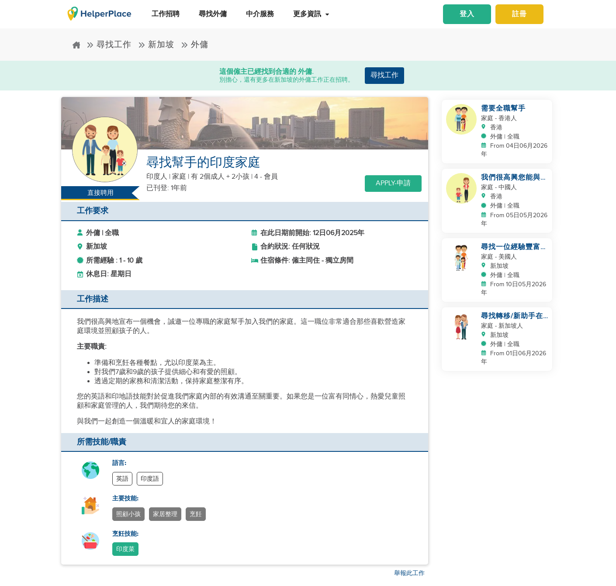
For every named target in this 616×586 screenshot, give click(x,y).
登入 (467, 14)
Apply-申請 (393, 183)
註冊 (519, 14)
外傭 (194, 44)
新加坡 (156, 44)
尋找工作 (109, 44)
